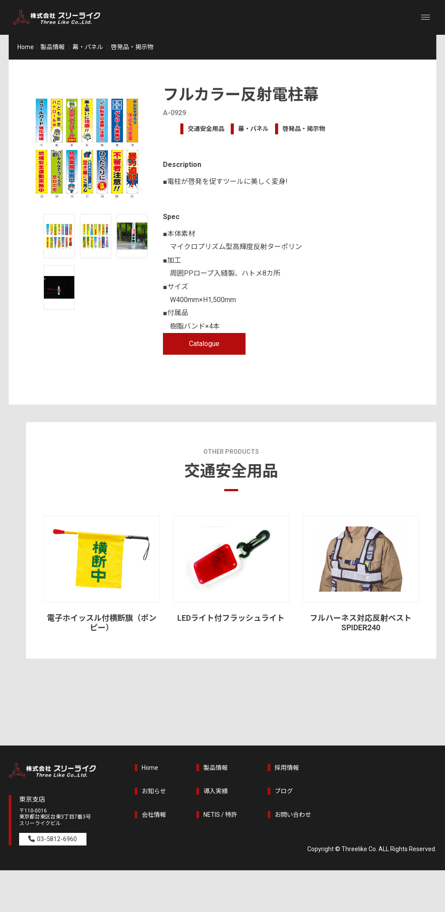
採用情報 (287, 767)
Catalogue (204, 344)
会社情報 (154, 814)
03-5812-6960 (59, 839)
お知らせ (154, 791)
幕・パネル (88, 46)
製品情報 (52, 46)
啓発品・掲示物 (132, 46)
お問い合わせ (293, 814)
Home (25, 46)
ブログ (284, 791)
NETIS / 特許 (220, 814)
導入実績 (215, 791)
